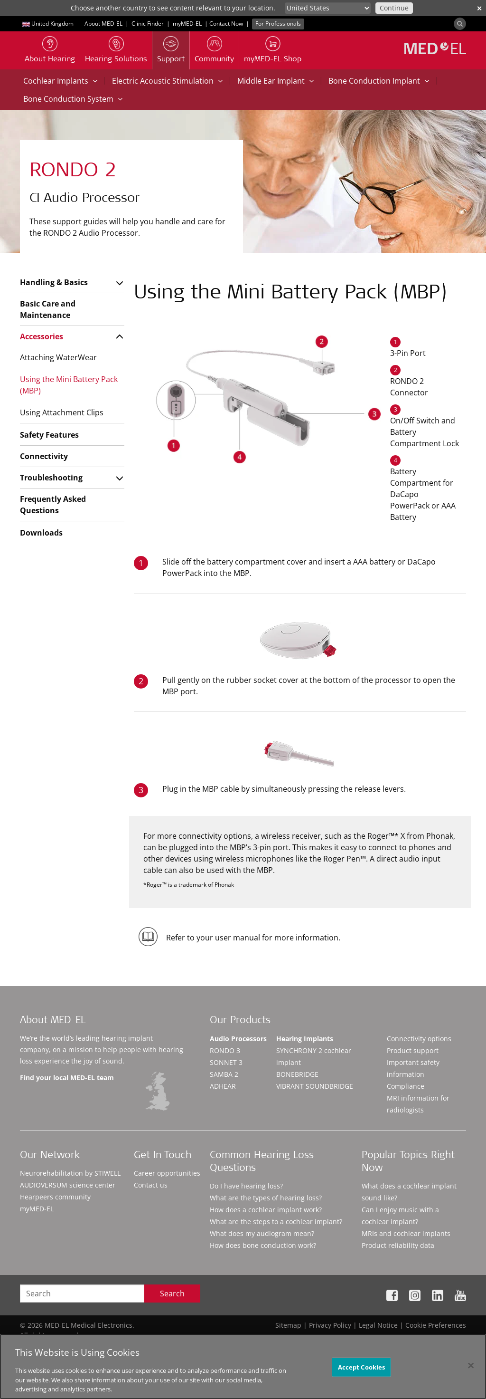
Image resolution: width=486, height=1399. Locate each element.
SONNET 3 (226, 1062)
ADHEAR (223, 1086)
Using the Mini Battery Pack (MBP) (69, 385)
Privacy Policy (330, 1325)
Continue (394, 7)
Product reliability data (398, 1245)
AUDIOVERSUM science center (67, 1184)
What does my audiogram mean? (262, 1233)
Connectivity (44, 456)
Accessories (41, 336)
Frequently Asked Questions (53, 505)
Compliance (405, 1086)
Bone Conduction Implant (378, 81)
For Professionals (278, 23)
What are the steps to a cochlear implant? (276, 1221)
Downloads (41, 532)
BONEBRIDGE (297, 1074)
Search (172, 1293)
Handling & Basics (54, 282)
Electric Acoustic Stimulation (167, 81)
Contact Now (226, 23)
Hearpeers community (55, 1196)
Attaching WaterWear (58, 357)
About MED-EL (103, 23)
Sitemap (288, 1325)
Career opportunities (167, 1173)
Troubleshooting (51, 477)
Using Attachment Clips (61, 412)
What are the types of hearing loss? (266, 1197)
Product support (413, 1050)
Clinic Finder (147, 23)
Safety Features (49, 435)
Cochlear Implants (60, 81)
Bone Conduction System (72, 99)
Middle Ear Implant (275, 81)
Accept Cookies (361, 1370)
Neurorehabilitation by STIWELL (70, 1173)
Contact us (151, 1184)
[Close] (470, 1368)
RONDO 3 (225, 1050)
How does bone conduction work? (263, 1245)
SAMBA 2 (224, 1074)
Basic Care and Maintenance (47, 309)
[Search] (460, 24)
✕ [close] (479, 8)
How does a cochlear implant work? (266, 1209)
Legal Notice (378, 1325)
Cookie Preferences (435, 1325)
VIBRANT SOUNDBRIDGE (314, 1086)
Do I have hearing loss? (246, 1185)
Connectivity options (419, 1038)
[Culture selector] (328, 8)
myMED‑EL (187, 23)
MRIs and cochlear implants (406, 1233)
